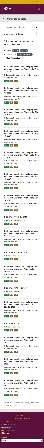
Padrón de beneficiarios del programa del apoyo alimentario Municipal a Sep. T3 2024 (21, 133)
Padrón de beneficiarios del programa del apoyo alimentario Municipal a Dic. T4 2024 (21, 112)
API (7, 405)
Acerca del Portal (22, 415)
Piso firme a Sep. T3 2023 (15, 217)
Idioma (4, 437)
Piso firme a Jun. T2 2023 (15, 252)
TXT (11, 81)
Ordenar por (9, 34)
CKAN (5, 433)
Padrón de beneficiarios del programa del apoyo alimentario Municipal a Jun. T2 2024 (21, 155)
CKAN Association (8, 424)
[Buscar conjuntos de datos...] (19, 27)
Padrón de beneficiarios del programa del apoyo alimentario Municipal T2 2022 (21, 382)
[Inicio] (3, 19)
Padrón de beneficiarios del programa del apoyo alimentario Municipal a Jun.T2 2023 (21, 269)
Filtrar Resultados (13, 58)
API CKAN (5, 421)
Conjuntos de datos (16, 19)
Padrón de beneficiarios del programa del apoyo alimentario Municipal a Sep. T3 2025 (21, 69)
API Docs (15, 405)
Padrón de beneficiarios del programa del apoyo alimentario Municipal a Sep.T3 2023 (21, 233)
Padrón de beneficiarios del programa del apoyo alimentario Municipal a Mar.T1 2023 (21, 304)
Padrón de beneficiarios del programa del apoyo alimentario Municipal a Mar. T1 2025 (21, 90)
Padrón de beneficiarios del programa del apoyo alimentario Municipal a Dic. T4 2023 (21, 197)
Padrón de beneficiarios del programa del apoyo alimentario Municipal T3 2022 (21, 361)
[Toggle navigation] (39, 9)
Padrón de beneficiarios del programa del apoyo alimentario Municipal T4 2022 (21, 340)
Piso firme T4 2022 (12, 323)
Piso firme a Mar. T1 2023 (15, 288)
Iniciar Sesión (36, 2)
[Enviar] (37, 27)
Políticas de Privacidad (22, 418)
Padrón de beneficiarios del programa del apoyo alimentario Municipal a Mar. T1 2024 (21, 176)
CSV (16, 81)
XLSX (6, 81)
